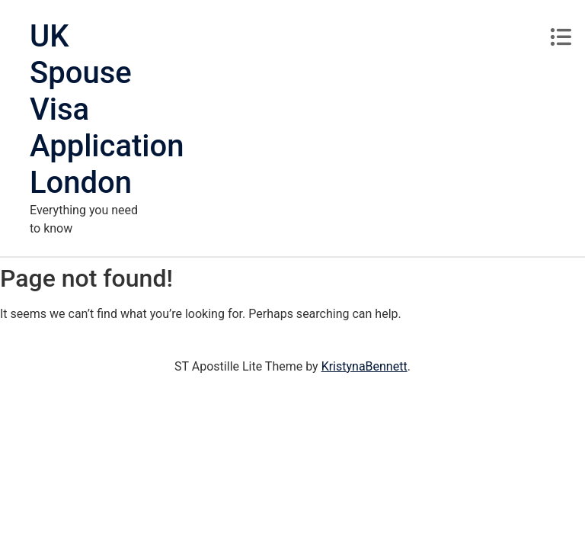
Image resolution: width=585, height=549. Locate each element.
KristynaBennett (364, 366)
